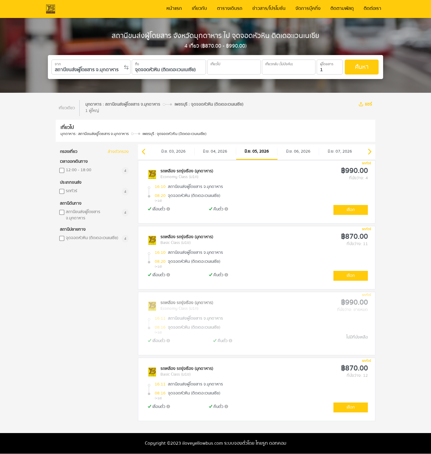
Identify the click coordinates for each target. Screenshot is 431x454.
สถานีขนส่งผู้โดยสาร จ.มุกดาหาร (83, 215)
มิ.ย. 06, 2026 (298, 151)
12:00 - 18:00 (78, 170)
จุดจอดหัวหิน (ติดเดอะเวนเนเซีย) (92, 238)
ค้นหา (361, 67)
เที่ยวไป (215, 63)
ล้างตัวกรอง (118, 152)
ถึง (137, 63)
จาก (58, 63)
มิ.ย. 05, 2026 (257, 151)
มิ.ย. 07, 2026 (340, 151)
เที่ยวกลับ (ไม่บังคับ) (279, 63)
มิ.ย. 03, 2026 (173, 151)
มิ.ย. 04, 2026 (215, 151)
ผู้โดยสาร (326, 63)
